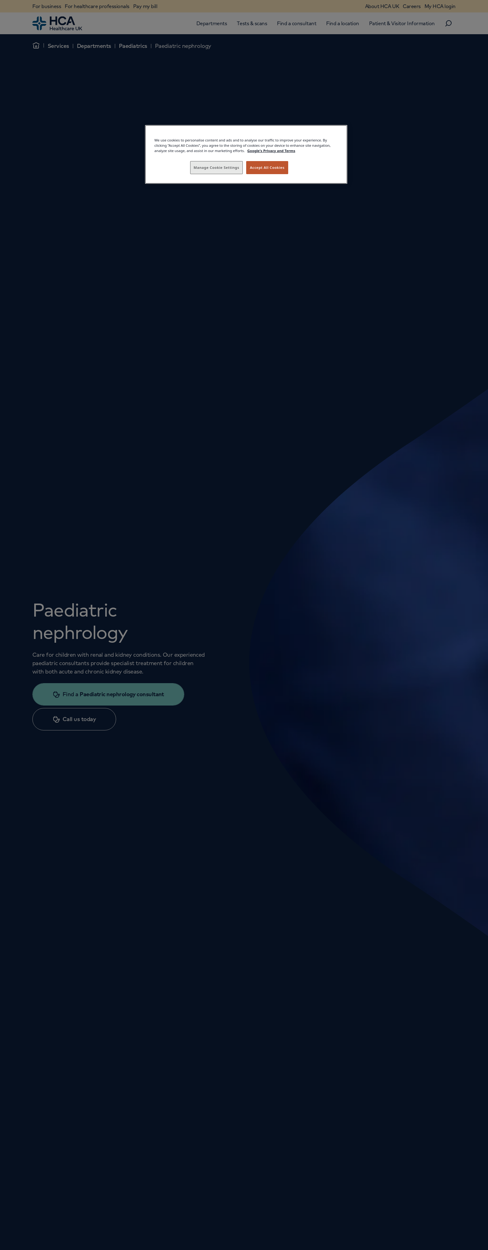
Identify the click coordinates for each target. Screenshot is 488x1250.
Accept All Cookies (267, 167)
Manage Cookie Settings (216, 167)
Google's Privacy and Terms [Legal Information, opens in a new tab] (271, 150)
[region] (246, 154)
